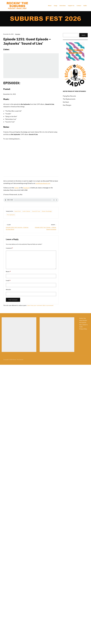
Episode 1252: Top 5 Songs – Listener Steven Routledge (45, 228)
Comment (9, 248)
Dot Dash (66, 102)
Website (8, 289)
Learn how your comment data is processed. (40, 305)
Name (8, 271)
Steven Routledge (47, 211)
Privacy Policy (83, 329)
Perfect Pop (82, 318)
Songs (55, 5)
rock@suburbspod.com (42, 183)
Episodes (17, 34)
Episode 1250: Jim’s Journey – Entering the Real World (17, 228)
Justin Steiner (26, 211)
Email (8, 280)
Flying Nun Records (69, 96)
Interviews (62, 5)
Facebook (26, 188)
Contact (79, 5)
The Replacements (69, 99)
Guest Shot (17, 211)
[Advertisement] (19, 334)
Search (83, 35)
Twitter (16, 188)
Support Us (71, 5)
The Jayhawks (11, 215)
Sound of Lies (36, 211)
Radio (85, 5)
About (49, 5)
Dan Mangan (67, 105)
